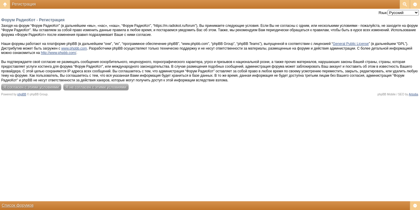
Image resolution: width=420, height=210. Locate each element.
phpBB (22, 94)
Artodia (413, 94)
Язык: (383, 13)
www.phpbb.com (74, 48)
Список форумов (18, 205)
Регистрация (24, 4)
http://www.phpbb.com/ (58, 53)
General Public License (351, 44)
